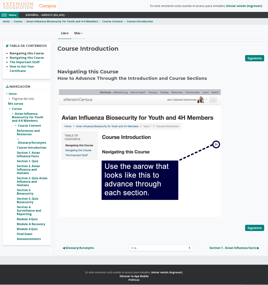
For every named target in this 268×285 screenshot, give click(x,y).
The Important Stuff (24, 62)
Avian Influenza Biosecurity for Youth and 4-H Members (62, 21)
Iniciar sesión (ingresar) (244, 6)
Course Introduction (140, 21)
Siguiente (254, 58)
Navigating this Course (27, 58)
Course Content (112, 21)
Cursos (18, 21)
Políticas (134, 280)
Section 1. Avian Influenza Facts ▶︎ (234, 248)
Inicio (6, 21)
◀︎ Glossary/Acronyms (78, 248)
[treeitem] (27, 166)
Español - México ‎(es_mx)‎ (45, 15)
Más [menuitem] (77, 33)
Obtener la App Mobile (134, 276)
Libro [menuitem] (64, 33)
